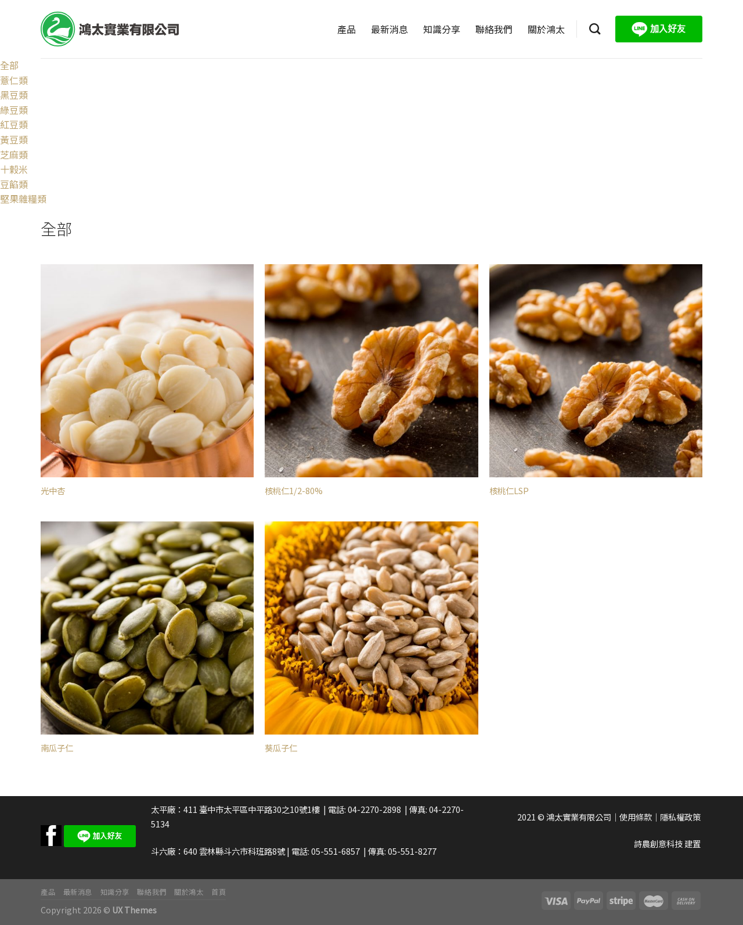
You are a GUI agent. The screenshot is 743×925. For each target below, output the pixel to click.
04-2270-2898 (374, 809)
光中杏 (53, 490)
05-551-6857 (335, 851)
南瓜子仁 (57, 748)
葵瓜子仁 (281, 748)
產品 (346, 29)
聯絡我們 (494, 29)
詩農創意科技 (658, 843)
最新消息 (389, 29)
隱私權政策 (680, 817)
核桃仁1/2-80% (294, 490)
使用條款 (635, 817)
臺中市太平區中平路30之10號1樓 (259, 809)
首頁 (218, 892)
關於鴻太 (546, 29)
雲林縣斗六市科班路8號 (242, 851)
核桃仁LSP (509, 490)
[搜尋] (594, 28)
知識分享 (441, 29)
